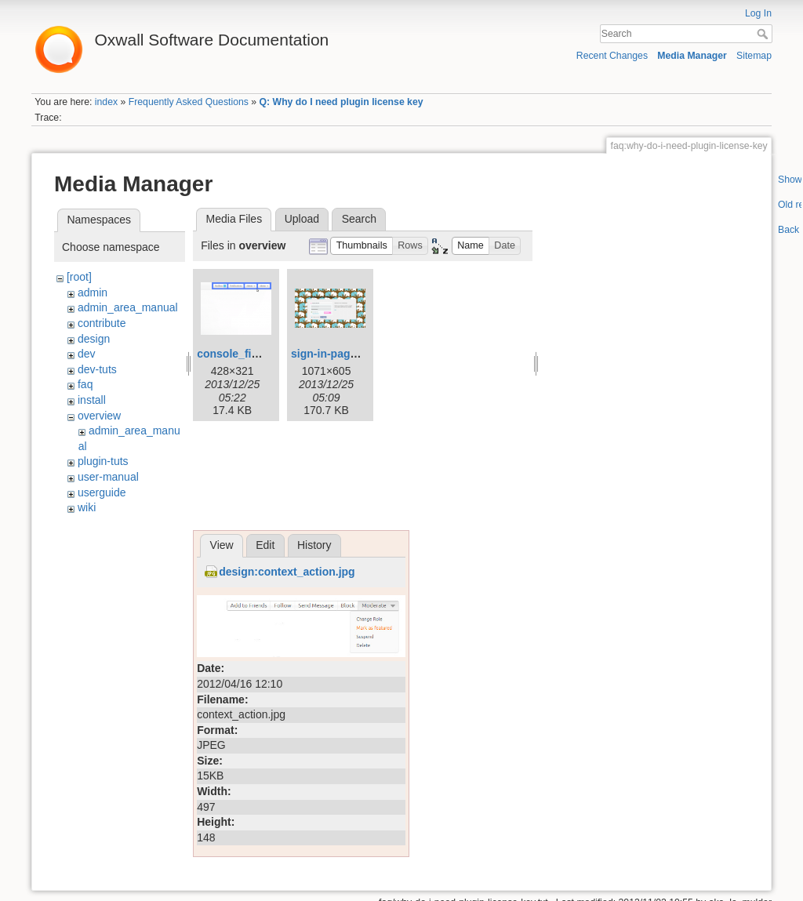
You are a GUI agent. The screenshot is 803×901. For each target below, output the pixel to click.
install (92, 400)
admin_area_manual (128, 307)
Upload (302, 219)
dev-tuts (97, 369)
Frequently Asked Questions (189, 101)
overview (99, 415)
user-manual (108, 476)
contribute (101, 323)
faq (85, 384)
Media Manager (692, 55)
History (314, 545)
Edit (265, 545)
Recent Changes (612, 55)
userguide (102, 492)
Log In (758, 13)
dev (87, 353)
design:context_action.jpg (286, 571)
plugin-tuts (103, 461)
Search (764, 33)
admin (92, 292)
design (94, 338)
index (106, 101)
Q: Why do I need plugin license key (341, 101)
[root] (79, 277)
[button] (361, 246)
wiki (87, 507)
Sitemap (754, 55)
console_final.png (243, 353)
